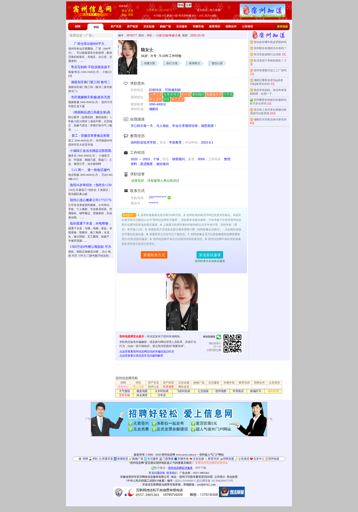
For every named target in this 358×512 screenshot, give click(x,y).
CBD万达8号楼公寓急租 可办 (90, 246)
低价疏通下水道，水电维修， (90, 223)
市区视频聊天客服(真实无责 (91, 97)
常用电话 (238, 391)
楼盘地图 (142, 391)
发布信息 (282, 26)
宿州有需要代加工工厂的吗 (270, 70)
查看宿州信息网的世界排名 (211, 462)
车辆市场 (198, 26)
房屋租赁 (122, 458)
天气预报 (124, 391)
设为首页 (202, 10)
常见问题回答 (157, 473)
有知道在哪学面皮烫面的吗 (270, 42)
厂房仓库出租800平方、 (91, 43)
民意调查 (168, 386)
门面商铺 (168, 458)
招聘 (77, 26)
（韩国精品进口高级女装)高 (91, 112)
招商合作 (231, 26)
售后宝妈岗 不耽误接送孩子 (90, 67)
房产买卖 (116, 26)
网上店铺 (138, 386)
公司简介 (219, 476)
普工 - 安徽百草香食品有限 (91, 135)
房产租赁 (132, 26)
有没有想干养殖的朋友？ (269, 60)
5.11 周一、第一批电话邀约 (90, 170)
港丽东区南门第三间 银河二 (90, 82)
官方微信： (172, 467)
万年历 (162, 395)
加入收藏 (215, 10)
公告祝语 (247, 26)
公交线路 (203, 391)
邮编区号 (255, 391)
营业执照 (232, 476)
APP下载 (200, 467)
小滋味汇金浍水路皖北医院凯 (90, 150)
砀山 (124, 14)
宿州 (153, 386)
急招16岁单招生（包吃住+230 (91, 185)
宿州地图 (220, 391)
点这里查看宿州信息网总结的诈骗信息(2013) (146, 351)
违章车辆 (124, 395)
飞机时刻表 (183, 391)
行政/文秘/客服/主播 (168, 35)
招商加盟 (228, 458)
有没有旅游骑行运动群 (267, 54)
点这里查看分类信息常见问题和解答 (141, 355)
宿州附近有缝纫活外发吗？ (270, 48)
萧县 (124, 10)
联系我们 (171, 473)
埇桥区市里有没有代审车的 (270, 119)
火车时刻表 (161, 391)
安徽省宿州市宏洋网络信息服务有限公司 (144, 476)
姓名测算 (142, 395)
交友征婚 (148, 26)
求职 (96, 27)
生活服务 (181, 26)
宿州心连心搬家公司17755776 (90, 200)
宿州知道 (273, 458)
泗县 (130, 14)
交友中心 (123, 386)
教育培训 (214, 26)
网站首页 (183, 386)
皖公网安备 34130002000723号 (215, 480)
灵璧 (130, 10)
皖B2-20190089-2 (185, 480)
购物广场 (165, 26)
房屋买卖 (107, 458)
